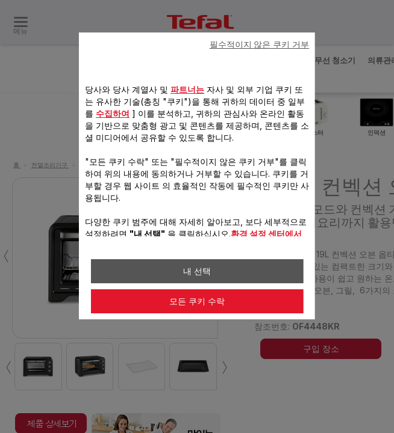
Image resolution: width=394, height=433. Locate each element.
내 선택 (197, 271)
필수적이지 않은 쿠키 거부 (260, 44)
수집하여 (113, 113)
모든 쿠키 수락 (197, 301)
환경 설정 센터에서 (266, 234)
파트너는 (187, 89)
